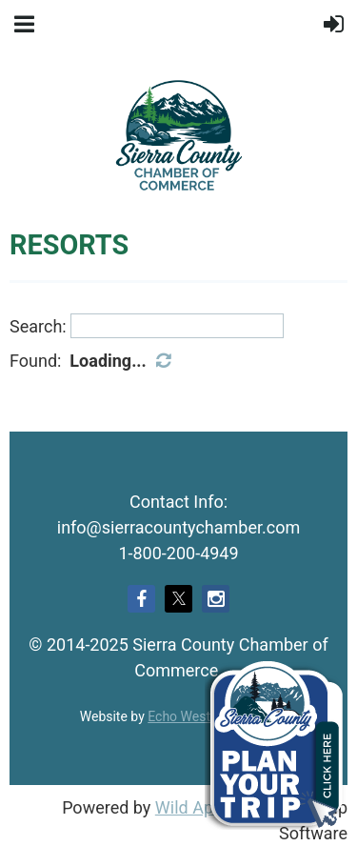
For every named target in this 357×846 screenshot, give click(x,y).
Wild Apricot (201, 807)
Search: (38, 325)
